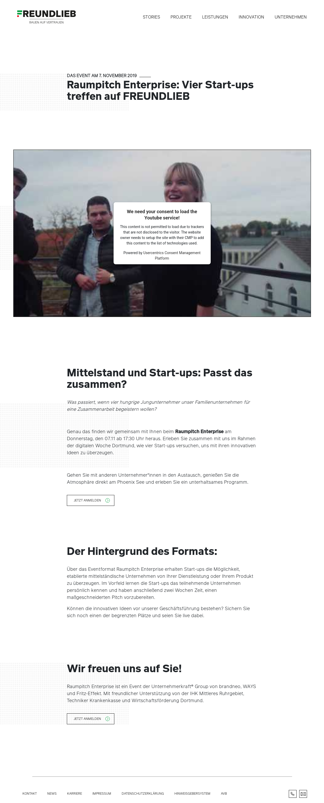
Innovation (251, 17)
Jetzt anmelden (87, 500)
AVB (224, 793)
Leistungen (215, 17)
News (52, 793)
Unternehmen (291, 17)
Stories (151, 17)
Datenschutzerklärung (143, 793)
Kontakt (29, 793)
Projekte (181, 17)
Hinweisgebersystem (192, 793)
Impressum (101, 793)
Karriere (74, 793)
